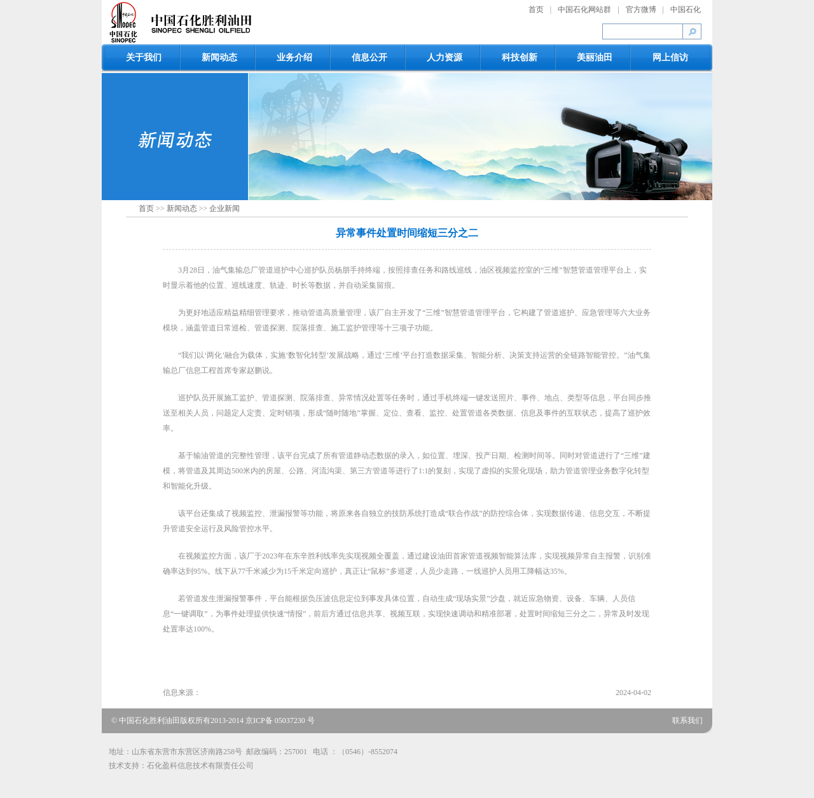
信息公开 (369, 57)
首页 (536, 9)
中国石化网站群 (584, 9)
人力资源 (444, 57)
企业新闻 (224, 208)
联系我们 (687, 720)
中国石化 (685, 9)
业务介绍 (294, 57)
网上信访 (670, 57)
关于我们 (144, 57)
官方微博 (641, 9)
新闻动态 (219, 57)
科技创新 (519, 57)
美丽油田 (594, 57)
